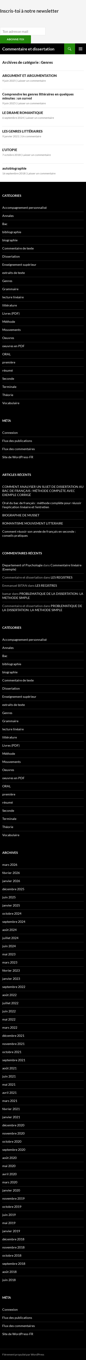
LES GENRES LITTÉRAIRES (22, 131)
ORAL (6, 354)
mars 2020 (9, 1182)
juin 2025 (9, 897)
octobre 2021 (11, 1052)
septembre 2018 (13, 1263)
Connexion (10, 432)
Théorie (7, 395)
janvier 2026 (11, 881)
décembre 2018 (13, 1239)
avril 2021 (9, 1092)
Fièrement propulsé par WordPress (23, 1354)
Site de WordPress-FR (17, 457)
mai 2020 (8, 1166)
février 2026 (11, 873)
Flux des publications (17, 441)
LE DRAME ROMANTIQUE (22, 113)
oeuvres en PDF (13, 346)
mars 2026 (9, 864)
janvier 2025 (11, 905)
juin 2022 (9, 1011)
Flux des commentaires (18, 449)
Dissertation (11, 256)
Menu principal (80, 48)
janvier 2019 (11, 1231)
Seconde (8, 378)
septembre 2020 (13, 1149)
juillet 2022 (10, 1003)
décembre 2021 (13, 1035)
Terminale (9, 387)
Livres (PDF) (11, 313)
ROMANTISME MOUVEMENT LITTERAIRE (32, 523)
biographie (10, 240)
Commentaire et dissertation (28, 48)
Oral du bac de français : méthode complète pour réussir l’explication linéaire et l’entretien (41, 505)
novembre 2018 (13, 1247)
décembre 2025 (13, 889)
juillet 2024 (10, 938)
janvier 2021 (11, 1117)
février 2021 (11, 1109)
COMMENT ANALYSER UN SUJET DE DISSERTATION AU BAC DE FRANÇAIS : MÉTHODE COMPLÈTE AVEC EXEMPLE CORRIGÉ (42, 491)
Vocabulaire (10, 403)
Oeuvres (8, 338)
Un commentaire (31, 136)
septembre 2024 (13, 921)
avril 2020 (9, 1174)
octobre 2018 (11, 1255)
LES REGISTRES (61, 577)
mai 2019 (8, 1223)
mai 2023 (8, 954)
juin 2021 (9, 1076)
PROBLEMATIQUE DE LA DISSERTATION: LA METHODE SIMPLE (42, 608)
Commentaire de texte (18, 248)
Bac (5, 224)
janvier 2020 (11, 1190)
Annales (8, 216)
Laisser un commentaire (32, 80)
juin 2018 (9, 1280)
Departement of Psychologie (22, 565)
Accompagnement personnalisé (24, 207)
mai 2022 (8, 1019)
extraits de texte (13, 273)
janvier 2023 (11, 978)
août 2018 (9, 1272)
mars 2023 (9, 962)
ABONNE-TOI (15, 39)
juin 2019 (9, 1215)
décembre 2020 (13, 1125)
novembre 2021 (13, 1044)
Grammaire (10, 289)
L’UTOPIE (9, 150)
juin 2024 (9, 946)
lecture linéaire (13, 297)
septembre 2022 (13, 987)
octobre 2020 (11, 1141)
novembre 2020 (13, 1133)
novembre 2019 (13, 1198)
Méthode (8, 321)
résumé (7, 370)
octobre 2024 (11, 913)
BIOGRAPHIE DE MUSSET (20, 515)
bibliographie (11, 232)
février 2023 (11, 970)
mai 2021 (8, 1084)
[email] (23, 31)
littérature (9, 305)
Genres (7, 281)
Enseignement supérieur (19, 264)
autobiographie (14, 168)
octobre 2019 (11, 1206)
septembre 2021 (13, 1060)
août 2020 (9, 1158)
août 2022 (9, 995)
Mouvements (11, 330)
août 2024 (9, 930)
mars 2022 (9, 1027)
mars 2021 (9, 1101)
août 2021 (9, 1068)
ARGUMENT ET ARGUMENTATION (29, 76)
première (8, 362)
